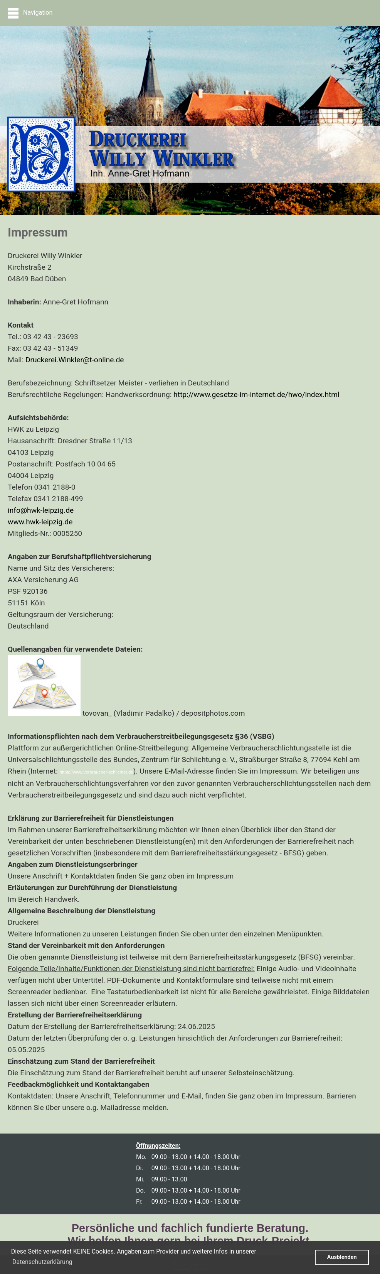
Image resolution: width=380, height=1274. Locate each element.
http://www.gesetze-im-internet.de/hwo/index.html (256, 394)
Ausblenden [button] (342, 1257)
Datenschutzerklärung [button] (42, 1262)
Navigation (30, 13)
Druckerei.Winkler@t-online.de (74, 359)
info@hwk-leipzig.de (41, 510)
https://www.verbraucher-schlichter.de (96, 772)
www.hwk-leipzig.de (40, 521)
